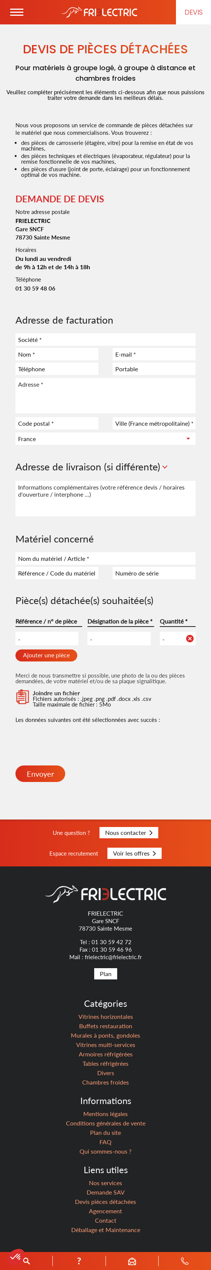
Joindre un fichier (56, 692)
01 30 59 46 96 (112, 949)
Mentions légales (105, 1113)
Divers (105, 1072)
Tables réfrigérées (105, 1063)
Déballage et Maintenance (105, 1229)
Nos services (105, 1182)
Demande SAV (106, 1192)
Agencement (105, 1210)
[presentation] (72, 747)
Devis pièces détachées (105, 1201)
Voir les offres (134, 853)
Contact (105, 1220)
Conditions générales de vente (105, 1123)
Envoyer (40, 773)
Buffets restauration (105, 1025)
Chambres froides (105, 1082)
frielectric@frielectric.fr (113, 957)
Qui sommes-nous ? (105, 1151)
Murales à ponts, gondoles (105, 1035)
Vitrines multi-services (105, 1044)
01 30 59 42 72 (111, 942)
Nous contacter (129, 832)
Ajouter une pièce (46, 654)
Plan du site (105, 1132)
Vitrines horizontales (105, 1016)
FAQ (105, 1141)
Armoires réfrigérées (106, 1054)
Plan (106, 973)
